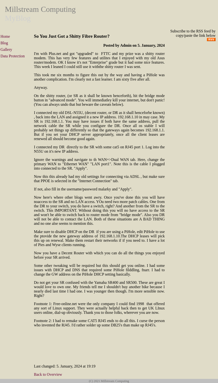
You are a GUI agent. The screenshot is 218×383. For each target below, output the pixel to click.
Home (5, 36)
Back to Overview (48, 374)
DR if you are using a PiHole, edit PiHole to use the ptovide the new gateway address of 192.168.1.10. (99, 234)
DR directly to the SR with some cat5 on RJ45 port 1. (101, 147)
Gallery (6, 49)
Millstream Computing (40, 9)
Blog (4, 43)
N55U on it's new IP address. (56, 151)
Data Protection (12, 56)
